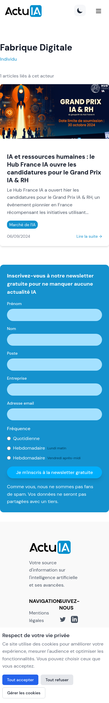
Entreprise (17, 378)
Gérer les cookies (23, 692)
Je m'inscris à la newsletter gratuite (54, 472)
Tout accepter (20, 679)
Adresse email (20, 403)
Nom (11, 328)
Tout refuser (57, 679)
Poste (12, 353)
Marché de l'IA (22, 224)
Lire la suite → (89, 236)
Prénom (14, 303)
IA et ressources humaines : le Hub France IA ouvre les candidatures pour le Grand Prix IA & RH (54, 168)
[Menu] (98, 11)
